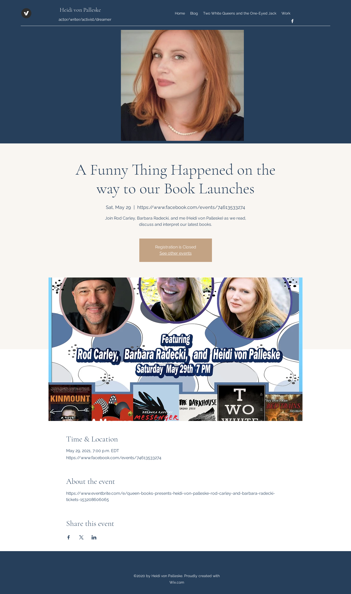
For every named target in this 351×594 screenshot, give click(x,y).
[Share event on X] (81, 537)
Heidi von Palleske (80, 9)
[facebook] (292, 21)
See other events (176, 253)
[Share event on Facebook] (68, 537)
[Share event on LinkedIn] (94, 537)
